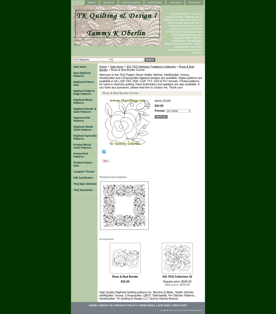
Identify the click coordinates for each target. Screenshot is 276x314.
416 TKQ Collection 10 (177, 276)
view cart (194, 2)
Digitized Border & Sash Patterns (84, 110)
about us (108, 2)
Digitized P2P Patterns (81, 119)
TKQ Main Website (84, 183)
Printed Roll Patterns (80, 155)
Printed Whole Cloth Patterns (82, 146)
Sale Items (116, 66)
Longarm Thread (83, 171)
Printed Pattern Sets (82, 164)
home (91, 2)
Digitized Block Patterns (82, 101)
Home (103, 66)
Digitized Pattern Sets (83, 83)
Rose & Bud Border (125, 276)
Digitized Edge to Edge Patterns (84, 92)
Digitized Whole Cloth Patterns (83, 128)
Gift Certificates (83, 177)
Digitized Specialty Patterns (85, 137)
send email (155, 2)
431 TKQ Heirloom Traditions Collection (151, 66)
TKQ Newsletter (83, 189)
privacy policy (131, 2)
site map (175, 2)
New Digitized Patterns (82, 74)
